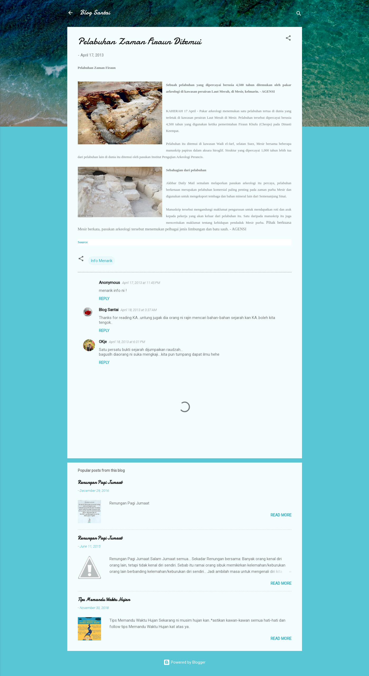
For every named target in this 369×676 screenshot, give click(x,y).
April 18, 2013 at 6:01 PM (127, 342)
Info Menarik (101, 260)
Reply (104, 299)
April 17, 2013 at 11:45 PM (141, 283)
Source (83, 242)
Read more (281, 515)
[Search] (299, 14)
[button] (288, 39)
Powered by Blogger (184, 662)
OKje (103, 341)
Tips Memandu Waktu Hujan (104, 599)
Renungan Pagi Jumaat (100, 482)
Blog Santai (95, 12)
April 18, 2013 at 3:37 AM (139, 310)
